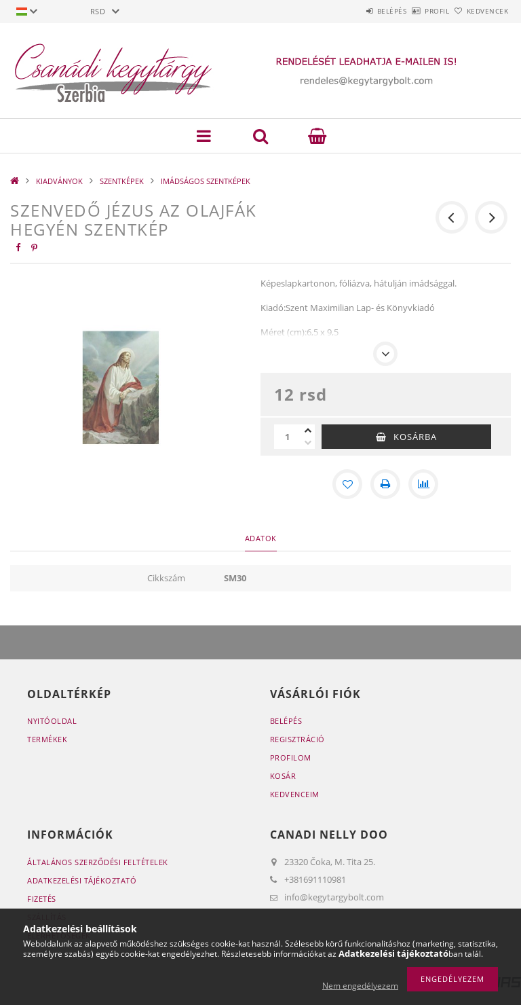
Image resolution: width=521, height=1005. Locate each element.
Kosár (283, 776)
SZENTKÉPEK (122, 181)
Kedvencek (480, 11)
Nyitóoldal (52, 721)
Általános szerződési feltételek (97, 862)
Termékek (47, 739)
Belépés (354, 11)
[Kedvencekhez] (347, 484)
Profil (414, 11)
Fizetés (41, 899)
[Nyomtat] (385, 484)
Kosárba (415, 437)
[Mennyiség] (287, 436)
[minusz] (308, 443)
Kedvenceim (295, 794)
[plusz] (308, 430)
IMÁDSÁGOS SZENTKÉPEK (205, 181)
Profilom (290, 757)
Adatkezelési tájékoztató (81, 880)
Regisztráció (297, 739)
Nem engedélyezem (360, 985)
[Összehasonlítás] (423, 484)
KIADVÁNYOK (59, 181)
